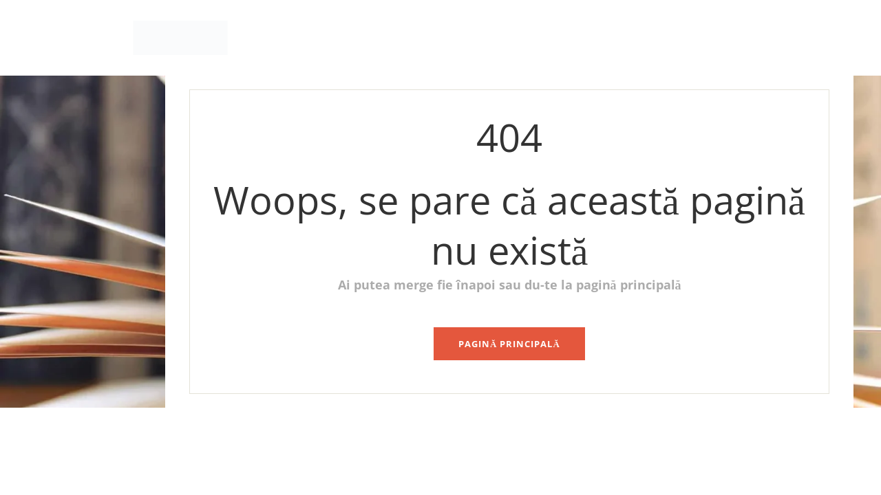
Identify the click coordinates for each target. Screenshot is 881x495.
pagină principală (509, 344)
